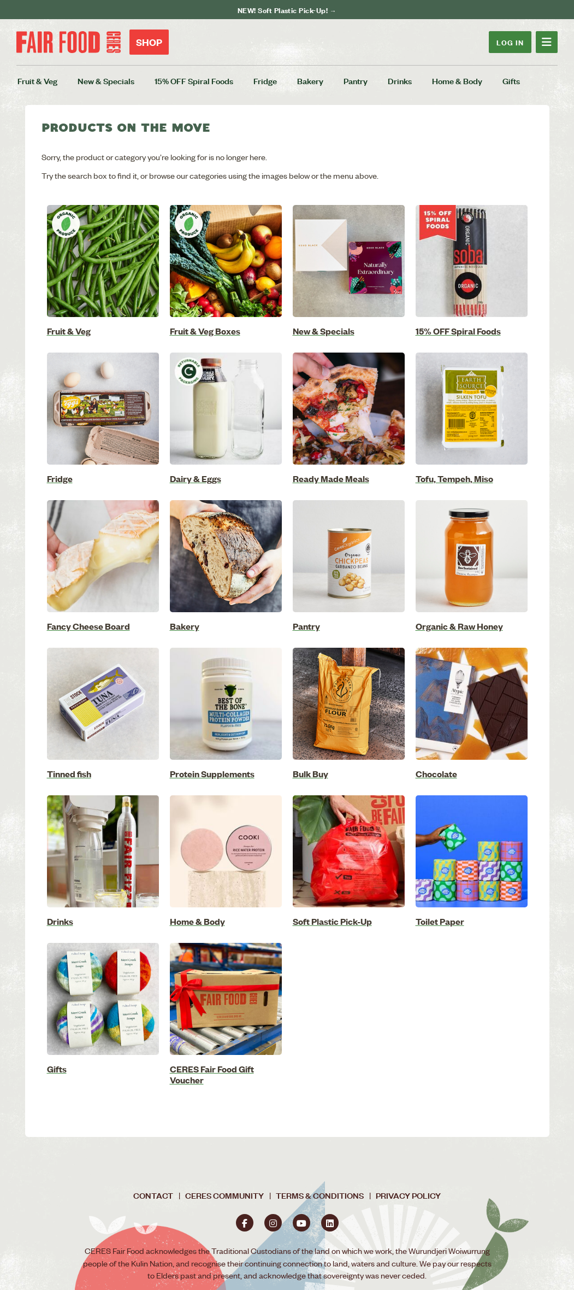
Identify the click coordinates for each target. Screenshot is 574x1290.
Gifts (511, 80)
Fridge (265, 80)
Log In (510, 42)
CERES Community (224, 1195)
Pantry (356, 80)
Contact (153, 1195)
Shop (149, 42)
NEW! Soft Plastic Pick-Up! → (287, 9)
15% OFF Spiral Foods (194, 80)
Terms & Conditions (320, 1195)
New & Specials (106, 80)
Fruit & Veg (37, 80)
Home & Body (457, 80)
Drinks (400, 80)
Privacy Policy (408, 1195)
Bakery (310, 80)
